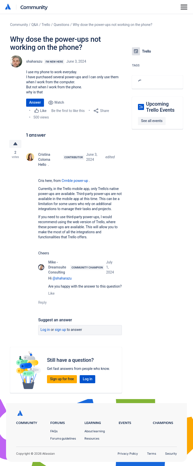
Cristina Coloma (44, 157)
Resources (91, 438)
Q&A (34, 25)
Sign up (60, 330)
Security (171, 453)
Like (51, 293)
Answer (35, 102)
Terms (151, 453)
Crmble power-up (75, 181)
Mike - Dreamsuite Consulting (57, 267)
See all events (151, 121)
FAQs (54, 431)
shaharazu (34, 61)
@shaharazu (62, 278)
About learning (94, 431)
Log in (45, 330)
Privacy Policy (128, 453)
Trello (46, 25)
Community (34, 7)
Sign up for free (62, 379)
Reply (42, 302)
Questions (61, 25)
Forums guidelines (63, 438)
